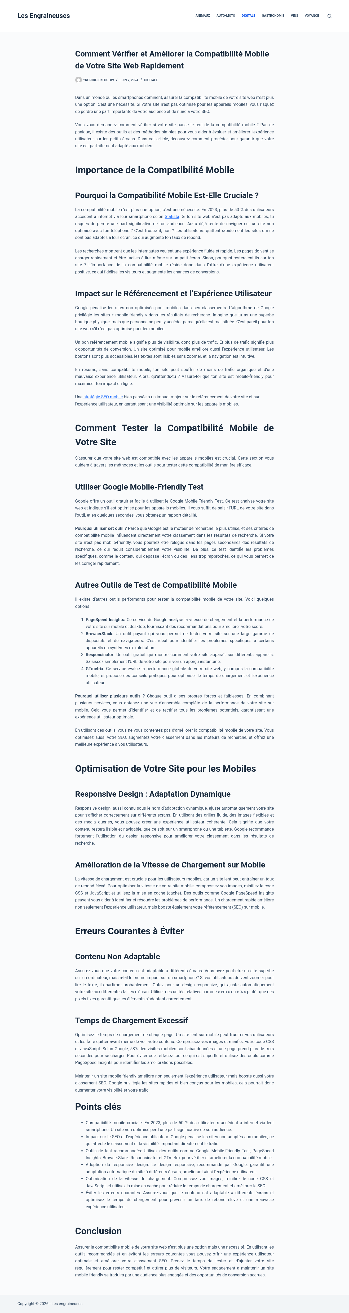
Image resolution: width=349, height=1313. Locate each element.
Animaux (203, 16)
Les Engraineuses (43, 16)
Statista (172, 216)
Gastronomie (273, 16)
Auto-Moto (226, 16)
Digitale (248, 16)
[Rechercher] (330, 16)
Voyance (312, 16)
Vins (294, 16)
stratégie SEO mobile (103, 396)
